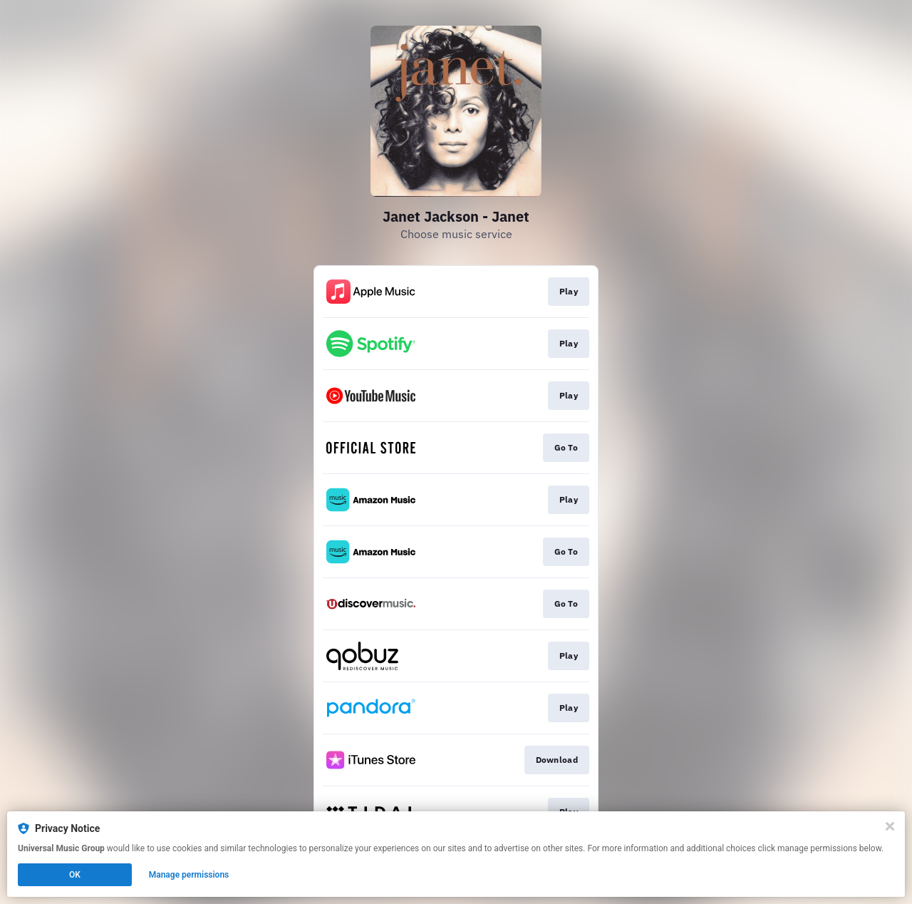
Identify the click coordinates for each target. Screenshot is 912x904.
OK (75, 875)
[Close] (890, 826)
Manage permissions (189, 875)
